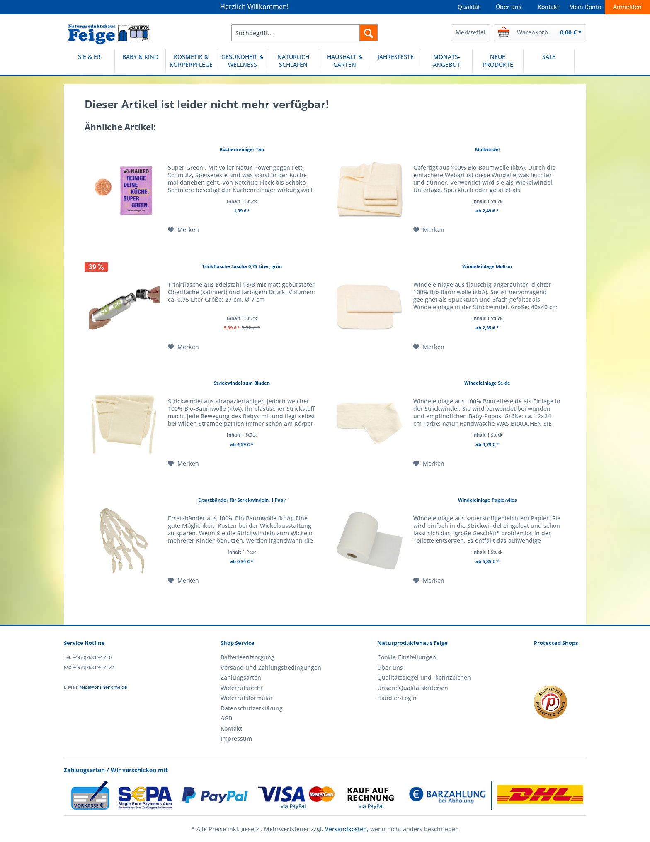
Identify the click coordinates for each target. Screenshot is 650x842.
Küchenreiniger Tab (242, 149)
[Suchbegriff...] (304, 32)
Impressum (236, 738)
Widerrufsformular (247, 698)
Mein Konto (585, 7)
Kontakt (548, 7)
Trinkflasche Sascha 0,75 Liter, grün (242, 266)
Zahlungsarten (241, 677)
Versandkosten (346, 829)
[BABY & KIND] (140, 62)
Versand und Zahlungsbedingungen (271, 667)
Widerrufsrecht (242, 688)
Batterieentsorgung (247, 657)
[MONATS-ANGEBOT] (446, 62)
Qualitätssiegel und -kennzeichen (424, 677)
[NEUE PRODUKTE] (498, 62)
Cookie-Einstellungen (406, 657)
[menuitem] (304, 32)
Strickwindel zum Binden (242, 383)
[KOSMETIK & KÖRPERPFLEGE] (191, 62)
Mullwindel (487, 149)
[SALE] (549, 62)
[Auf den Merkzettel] (183, 230)
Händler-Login (397, 698)
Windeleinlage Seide (487, 383)
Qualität (469, 7)
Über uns (508, 7)
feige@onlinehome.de (103, 687)
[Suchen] (368, 32)
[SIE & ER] (89, 62)
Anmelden (627, 7)
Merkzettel (470, 32)
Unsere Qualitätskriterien (412, 688)
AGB (226, 718)
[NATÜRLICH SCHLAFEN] (293, 62)
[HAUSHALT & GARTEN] (344, 62)
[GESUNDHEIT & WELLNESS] (242, 62)
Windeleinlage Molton (487, 266)
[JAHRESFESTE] (395, 62)
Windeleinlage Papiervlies (487, 500)
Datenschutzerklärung (252, 708)
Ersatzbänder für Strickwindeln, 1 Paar (242, 500)
